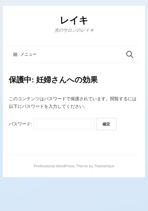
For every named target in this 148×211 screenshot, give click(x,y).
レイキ (74, 20)
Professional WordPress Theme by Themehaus (74, 166)
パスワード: (52, 123)
